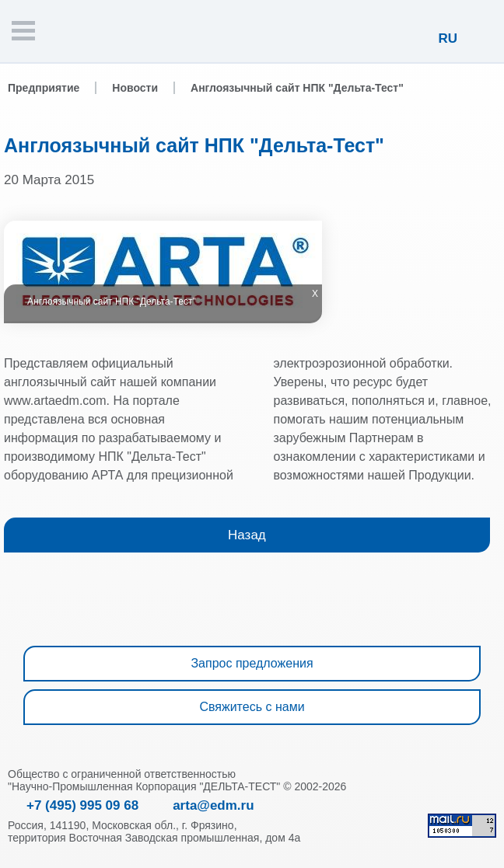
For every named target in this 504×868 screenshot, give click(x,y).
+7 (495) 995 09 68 (82, 805)
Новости (135, 88)
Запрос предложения (252, 663)
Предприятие (43, 88)
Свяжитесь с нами (251, 706)
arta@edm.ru (213, 805)
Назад (247, 535)
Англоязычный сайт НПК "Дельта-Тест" (297, 88)
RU (447, 38)
